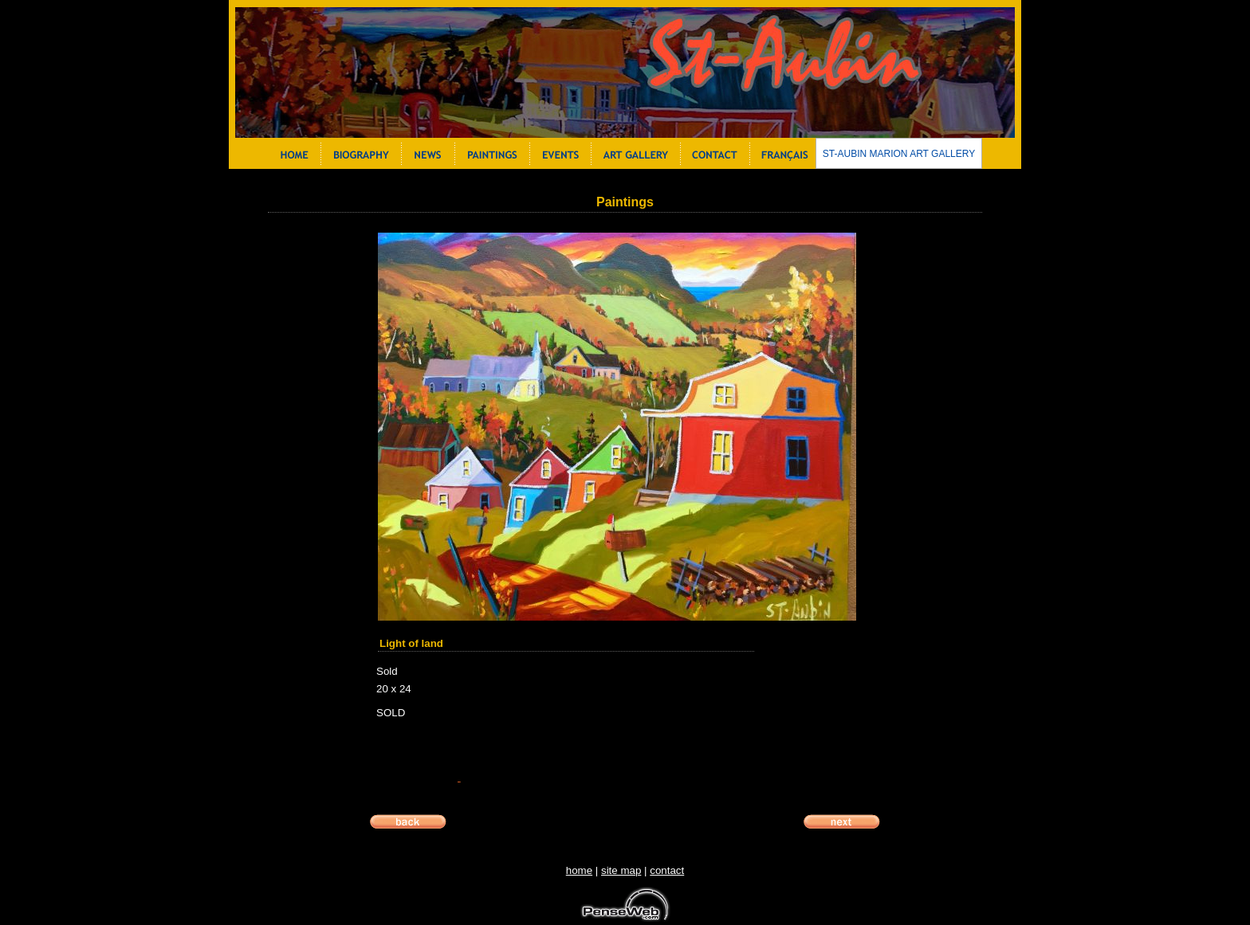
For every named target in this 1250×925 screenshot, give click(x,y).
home (579, 870)
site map (621, 870)
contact (667, 870)
